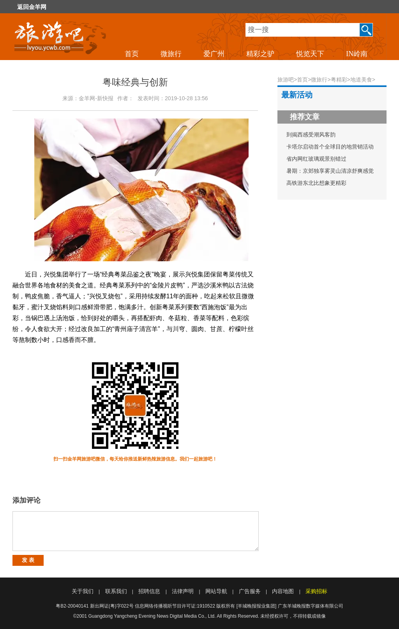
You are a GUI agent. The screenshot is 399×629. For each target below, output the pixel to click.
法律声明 (183, 591)
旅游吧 (285, 79)
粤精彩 (339, 79)
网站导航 (216, 591)
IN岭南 (356, 54)
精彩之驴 (260, 54)
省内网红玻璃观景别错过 (316, 159)
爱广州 (213, 54)
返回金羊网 (31, 7)
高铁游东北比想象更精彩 (316, 183)
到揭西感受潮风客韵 (310, 134)
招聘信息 (149, 591)
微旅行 (171, 54)
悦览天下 (310, 54)
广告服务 (250, 591)
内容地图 (283, 591)
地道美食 (361, 79)
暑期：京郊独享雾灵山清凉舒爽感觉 (330, 171)
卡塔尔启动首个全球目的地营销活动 (330, 147)
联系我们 (116, 591)
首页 (132, 54)
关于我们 (83, 591)
